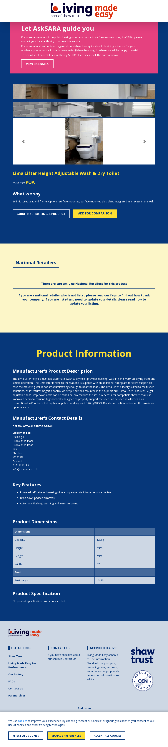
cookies (22, 721)
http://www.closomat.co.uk (33, 426)
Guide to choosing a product (41, 214)
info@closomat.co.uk (25, 469)
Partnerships (17, 695)
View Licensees (37, 64)
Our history (15, 674)
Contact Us (69, 659)
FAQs (11, 681)
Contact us (15, 688)
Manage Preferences (66, 735)
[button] (23, 141)
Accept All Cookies (107, 735)
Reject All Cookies (25, 735)
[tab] (36, 259)
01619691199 (21, 465)
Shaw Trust (16, 656)
